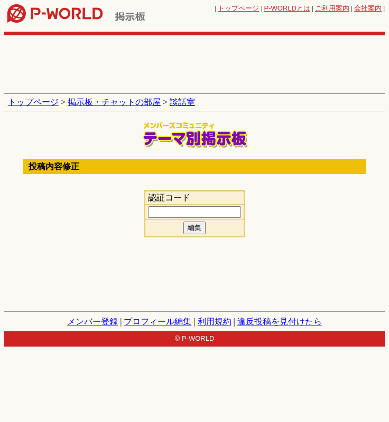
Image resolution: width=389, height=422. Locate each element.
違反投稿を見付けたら (279, 321)
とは (287, 8)
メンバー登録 (92, 321)
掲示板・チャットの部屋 (114, 102)
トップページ (238, 8)
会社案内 (368, 8)
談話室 (182, 102)
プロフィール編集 (157, 321)
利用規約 (214, 321)
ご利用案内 (332, 8)
